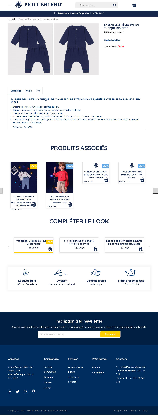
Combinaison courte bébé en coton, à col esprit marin (96, 175)
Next (149, 247)
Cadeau (48, 382)
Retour (47, 387)
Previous (9, 247)
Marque (96, 367)
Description (16, 91)
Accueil (11, 19)
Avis (38, 91)
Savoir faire (98, 372)
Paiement (48, 377)
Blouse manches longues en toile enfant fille (60, 199)
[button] (24, 382)
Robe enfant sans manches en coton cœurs (132, 175)
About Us (135, 410)
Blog (116, 410)
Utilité (29, 91)
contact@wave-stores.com (132, 367)
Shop (145, 410)
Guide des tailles (112, 40)
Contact (124, 410)
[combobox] (96, 5)
